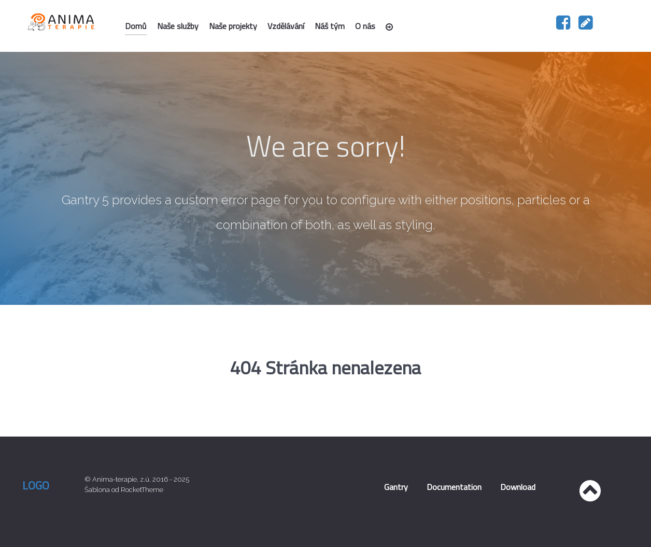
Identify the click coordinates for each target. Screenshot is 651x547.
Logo (35, 485)
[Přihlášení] (391, 26)
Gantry (396, 487)
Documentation (454, 487)
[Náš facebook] (564, 25)
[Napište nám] (585, 25)
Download (517, 487)
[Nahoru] (590, 496)
